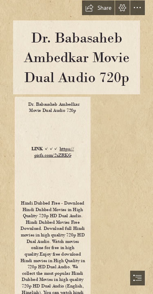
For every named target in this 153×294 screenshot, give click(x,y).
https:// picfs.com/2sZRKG (54, 152)
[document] (76, 147)
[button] (98, 7)
